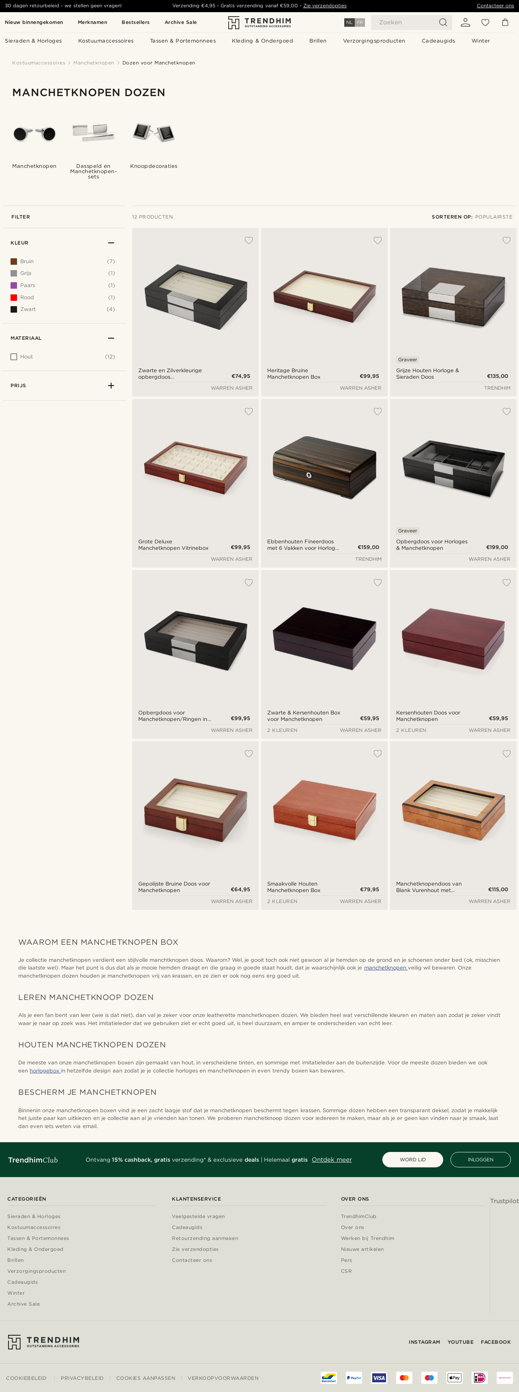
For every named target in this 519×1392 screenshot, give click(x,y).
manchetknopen (386, 968)
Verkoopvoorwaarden (223, 1378)
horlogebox (45, 1071)
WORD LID (413, 1159)
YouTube (461, 1342)
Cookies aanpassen (146, 1378)
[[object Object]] (63, 359)
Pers (346, 1260)
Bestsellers (136, 22)
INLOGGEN (480, 1159)
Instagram (424, 1342)
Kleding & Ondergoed (35, 1249)
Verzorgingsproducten (36, 1271)
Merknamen (92, 22)
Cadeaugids (22, 1282)
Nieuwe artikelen (362, 1249)
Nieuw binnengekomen (34, 22)
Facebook (496, 1342)
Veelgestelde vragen (198, 1216)
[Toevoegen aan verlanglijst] (244, 240)
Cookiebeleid (26, 1378)
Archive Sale (181, 22)
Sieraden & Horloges (34, 1216)
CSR (346, 1271)
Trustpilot (504, 1201)
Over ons (353, 1227)
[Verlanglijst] (485, 22)
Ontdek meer (332, 1159)
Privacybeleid (82, 1378)
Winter (16, 1293)
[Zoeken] (411, 22)
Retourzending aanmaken (205, 1238)
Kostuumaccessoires (33, 1227)
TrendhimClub (359, 1216)
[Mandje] (505, 22)
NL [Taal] (349, 22)
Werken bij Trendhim (368, 1238)
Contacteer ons (495, 6)
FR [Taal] (360, 22)
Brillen (15, 1260)
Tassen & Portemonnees (38, 1238)
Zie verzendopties (325, 6)
